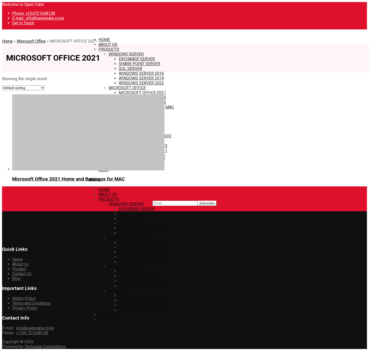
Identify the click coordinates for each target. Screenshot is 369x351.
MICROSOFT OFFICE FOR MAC (146, 257)
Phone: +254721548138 (33, 13)
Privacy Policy (25, 308)
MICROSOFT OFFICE (127, 87)
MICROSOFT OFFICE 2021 (142, 92)
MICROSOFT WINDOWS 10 (143, 295)
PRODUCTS (108, 49)
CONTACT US (110, 314)
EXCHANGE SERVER (137, 59)
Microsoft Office (31, 41)
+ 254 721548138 (32, 332)
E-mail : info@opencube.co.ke (38, 18)
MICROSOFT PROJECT (139, 276)
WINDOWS (118, 290)
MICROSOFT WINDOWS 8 (142, 305)
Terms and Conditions (31, 303)
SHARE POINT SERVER (139, 63)
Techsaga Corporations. (45, 346)
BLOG (103, 319)
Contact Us (21, 273)
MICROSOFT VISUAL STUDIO (145, 286)
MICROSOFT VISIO (136, 281)
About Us (20, 264)
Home (7, 41)
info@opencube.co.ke (35, 328)
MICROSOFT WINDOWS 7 (142, 310)
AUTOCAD (128, 271)
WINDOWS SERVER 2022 (141, 83)
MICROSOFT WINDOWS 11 (143, 300)
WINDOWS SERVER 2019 (141, 78)
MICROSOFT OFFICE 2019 (142, 247)
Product (19, 269)
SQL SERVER (130, 68)
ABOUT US (107, 44)
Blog (16, 278)
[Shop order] (23, 87)
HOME (104, 39)
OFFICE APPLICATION (129, 266)
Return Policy (24, 298)
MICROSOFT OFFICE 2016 (142, 252)
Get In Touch (23, 23)
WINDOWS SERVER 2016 (141, 73)
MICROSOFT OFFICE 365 (141, 261)
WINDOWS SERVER (126, 54)
